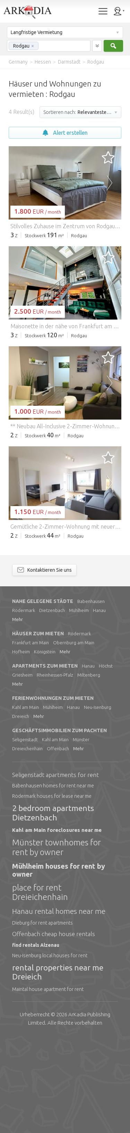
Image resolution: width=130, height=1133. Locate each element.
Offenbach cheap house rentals (53, 1029)
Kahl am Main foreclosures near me (57, 925)
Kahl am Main (25, 802)
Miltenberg (88, 770)
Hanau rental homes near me (58, 1006)
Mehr (17, 714)
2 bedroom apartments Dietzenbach (53, 908)
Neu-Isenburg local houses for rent (49, 1051)
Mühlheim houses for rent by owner (58, 966)
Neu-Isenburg (97, 802)
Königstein (44, 747)
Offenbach (58, 844)
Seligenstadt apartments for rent (55, 870)
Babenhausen (91, 696)
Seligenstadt (25, 835)
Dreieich (20, 811)
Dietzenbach (52, 705)
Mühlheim (79, 705)
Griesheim (22, 770)
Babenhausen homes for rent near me (53, 881)
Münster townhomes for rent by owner (56, 942)
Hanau (99, 705)
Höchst (106, 761)
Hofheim (21, 747)
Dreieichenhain (27, 844)
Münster (81, 835)
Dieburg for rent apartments (42, 1018)
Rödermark (23, 705)
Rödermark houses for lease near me (52, 891)
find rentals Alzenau (35, 1040)
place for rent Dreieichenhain (40, 988)
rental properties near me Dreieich (57, 1067)
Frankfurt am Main (30, 738)
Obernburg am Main (73, 738)
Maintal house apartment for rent (48, 1084)
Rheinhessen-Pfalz (55, 770)
